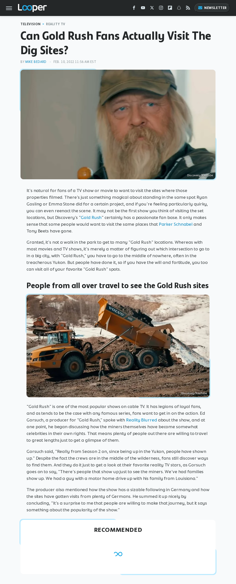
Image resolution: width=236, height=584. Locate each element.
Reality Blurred (141, 420)
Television (30, 24)
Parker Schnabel (176, 224)
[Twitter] (152, 8)
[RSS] (188, 8)
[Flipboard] (170, 8)
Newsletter (212, 8)
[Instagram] (161, 8)
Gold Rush (91, 217)
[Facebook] (134, 8)
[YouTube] (143, 8)
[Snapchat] (179, 8)
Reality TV (55, 24)
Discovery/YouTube (200, 175)
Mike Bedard (35, 62)
